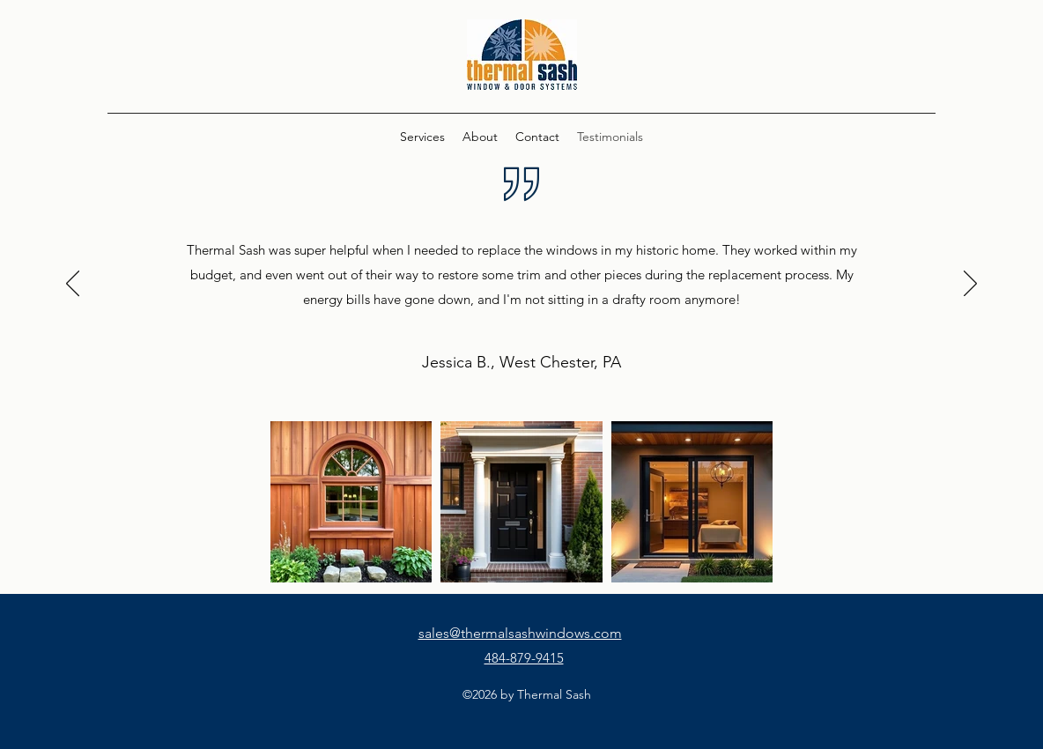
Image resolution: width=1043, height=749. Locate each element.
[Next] (970, 285)
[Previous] (72, 285)
